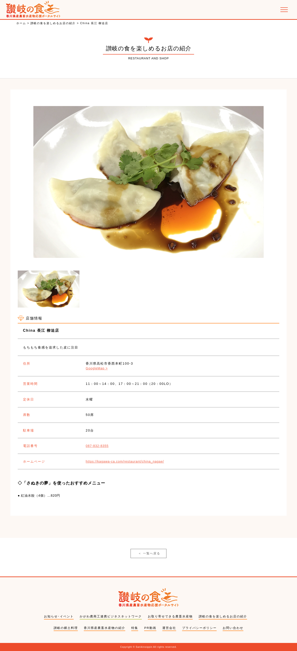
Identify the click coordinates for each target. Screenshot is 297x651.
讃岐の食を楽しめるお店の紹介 (223, 616)
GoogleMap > (97, 368)
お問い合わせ (233, 628)
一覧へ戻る (149, 553)
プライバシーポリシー (199, 628)
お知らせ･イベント (59, 616)
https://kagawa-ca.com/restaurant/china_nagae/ (125, 461)
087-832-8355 (97, 446)
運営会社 (169, 628)
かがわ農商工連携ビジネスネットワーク (111, 616)
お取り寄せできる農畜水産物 (170, 616)
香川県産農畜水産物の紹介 (104, 628)
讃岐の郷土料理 (66, 628)
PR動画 (150, 628)
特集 (134, 628)
